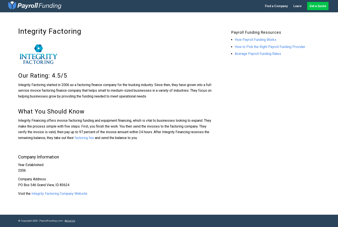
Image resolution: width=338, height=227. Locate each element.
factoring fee (84, 138)
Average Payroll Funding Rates (258, 54)
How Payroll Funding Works (255, 40)
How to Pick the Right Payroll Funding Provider (270, 47)
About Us (70, 220)
